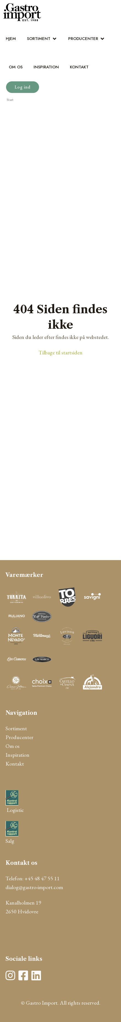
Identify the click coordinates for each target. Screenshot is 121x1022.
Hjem (11, 39)
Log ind (23, 87)
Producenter (83, 39)
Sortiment (38, 39)
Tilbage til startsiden (60, 352)
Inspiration (46, 67)
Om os (16, 67)
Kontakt (79, 67)
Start (10, 100)
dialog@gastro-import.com (34, 887)
